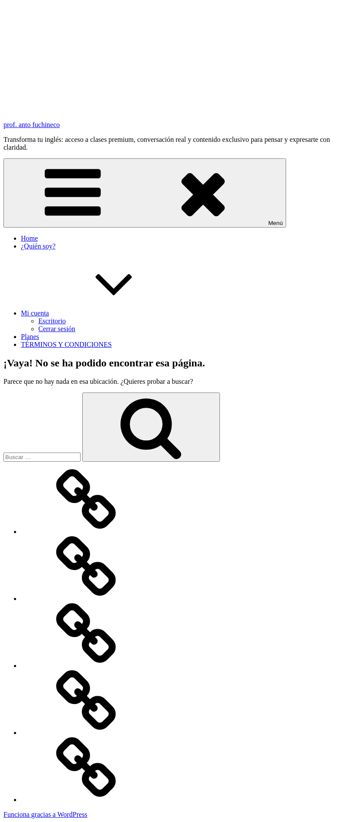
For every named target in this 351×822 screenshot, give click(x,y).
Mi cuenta (100, 313)
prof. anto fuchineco (31, 124)
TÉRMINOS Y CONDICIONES (66, 344)
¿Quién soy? (38, 246)
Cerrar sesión (56, 328)
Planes (30, 336)
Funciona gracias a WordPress (45, 814)
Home (29, 238)
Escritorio (52, 321)
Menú (145, 193)
